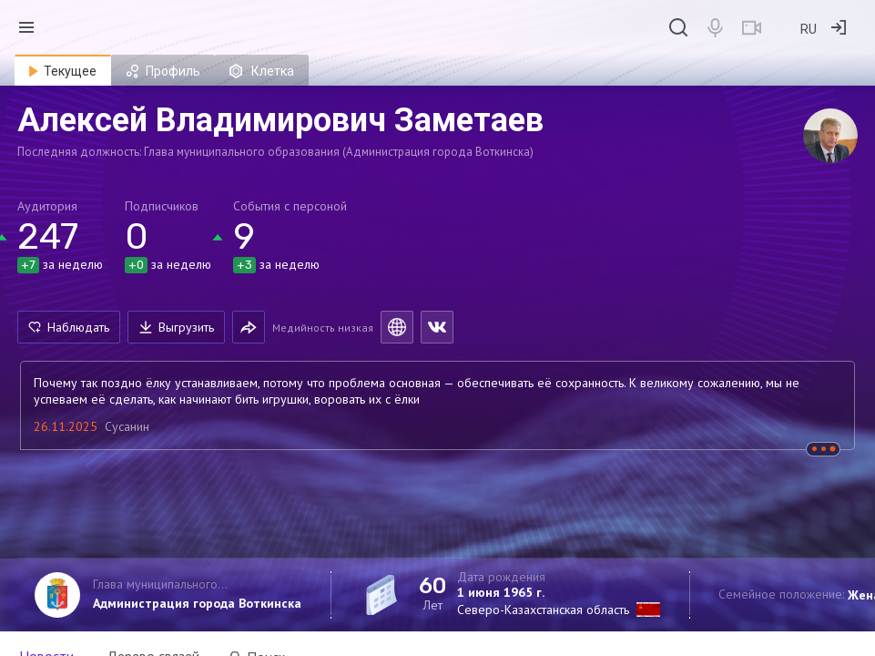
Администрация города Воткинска (197, 603)
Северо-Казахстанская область (543, 609)
